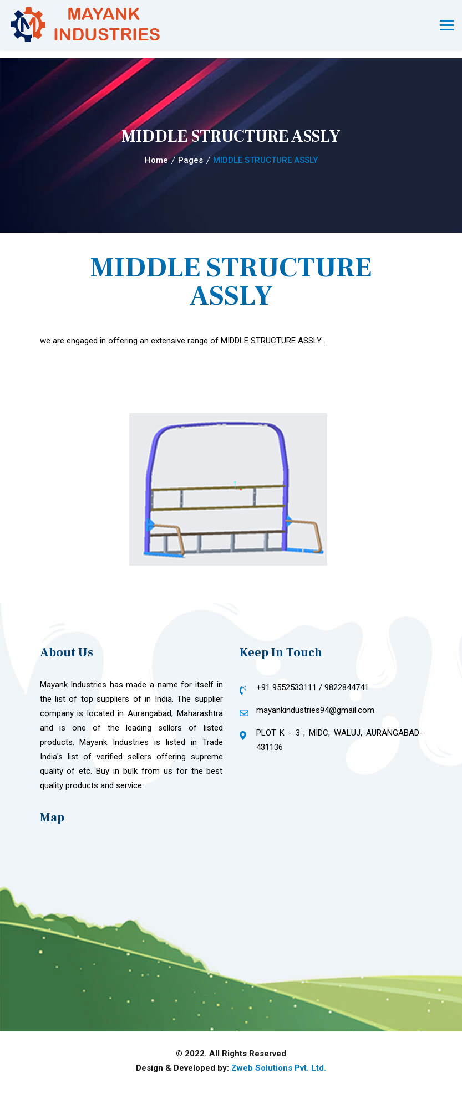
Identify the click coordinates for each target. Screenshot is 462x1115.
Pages (190, 160)
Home (156, 160)
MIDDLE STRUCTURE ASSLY (265, 160)
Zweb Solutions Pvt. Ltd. (278, 1068)
